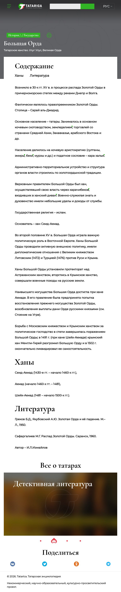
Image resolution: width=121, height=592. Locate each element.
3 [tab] (67, 541)
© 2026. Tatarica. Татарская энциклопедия (34, 576)
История (14, 35)
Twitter (44, 563)
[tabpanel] (60, 504)
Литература (39, 75)
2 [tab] (54, 541)
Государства (31, 35)
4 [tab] (80, 541)
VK (12, 563)
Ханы (19, 75)
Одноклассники (76, 563)
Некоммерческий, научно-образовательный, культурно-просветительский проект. (56, 585)
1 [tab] (41, 541)
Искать (90, 6)
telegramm (108, 563)
